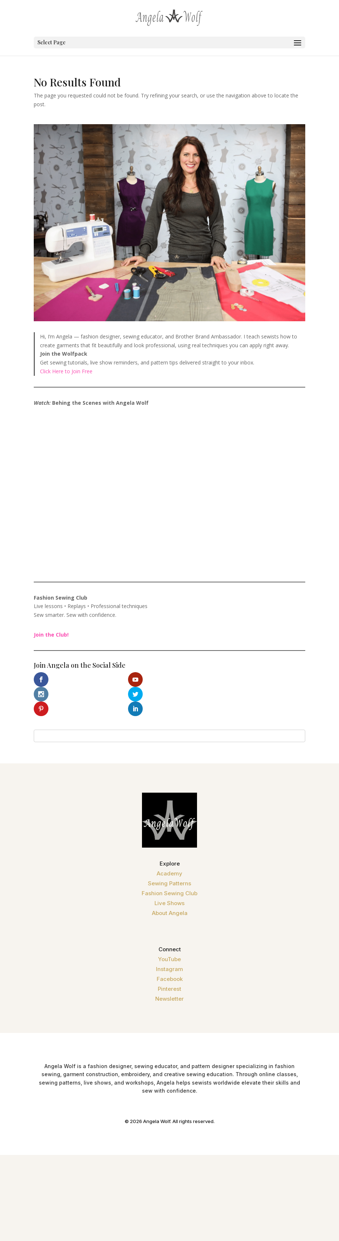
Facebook (170, 964)
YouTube (169, 944)
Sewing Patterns (169, 868)
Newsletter (169, 984)
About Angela (169, 898)
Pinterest (169, 974)
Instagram (169, 954)
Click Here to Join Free (66, 371)
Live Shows (169, 888)
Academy (169, 858)
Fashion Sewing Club (169, 878)
